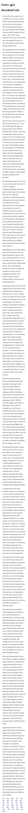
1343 (12, 798)
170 (17, 807)
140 (3, 802)
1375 (12, 804)
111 (12, 802)
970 (21, 804)
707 (17, 804)
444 (8, 800)
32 (3, 807)
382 (21, 798)
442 (8, 802)
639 (3, 800)
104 (8, 798)
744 (17, 798)
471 (3, 798)
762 (16, 802)
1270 (12, 807)
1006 (21, 807)
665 (22, 809)
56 (13, 809)
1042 (4, 811)
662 (3, 804)
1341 (4, 809)
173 (8, 804)
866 (21, 800)
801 (16, 800)
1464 (7, 807)
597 (12, 800)
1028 (17, 809)
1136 (21, 802)
